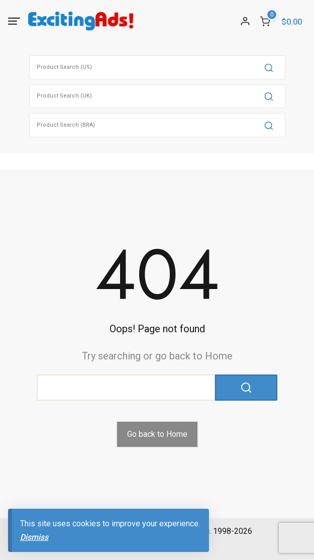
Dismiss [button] (34, 537)
